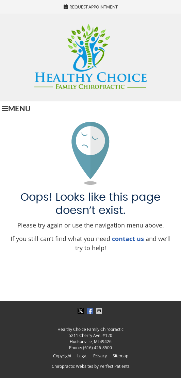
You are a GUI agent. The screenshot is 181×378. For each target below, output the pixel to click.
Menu (16, 108)
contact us (128, 239)
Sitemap (120, 355)
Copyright (62, 355)
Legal (82, 355)
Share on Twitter (81, 311)
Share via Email (99, 311)
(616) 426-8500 (97, 347)
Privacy (100, 355)
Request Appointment (91, 6)
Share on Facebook (90, 311)
